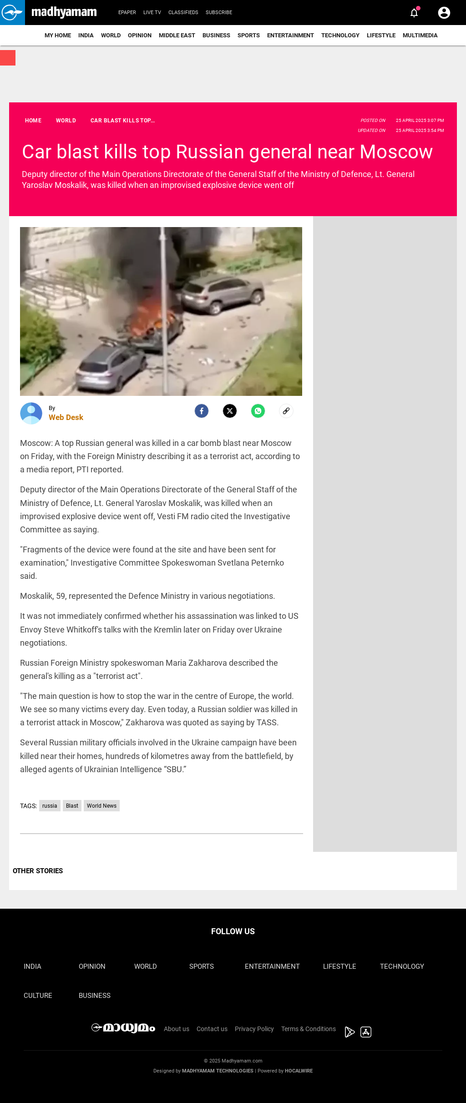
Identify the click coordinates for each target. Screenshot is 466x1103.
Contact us (212, 1028)
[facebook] (201, 411)
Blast (72, 806)
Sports (249, 35)
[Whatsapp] (258, 411)
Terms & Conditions (308, 1028)
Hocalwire (299, 1071)
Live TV (152, 12)
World (111, 35)
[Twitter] (230, 411)
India (86, 35)
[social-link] (286, 411)
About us (176, 1028)
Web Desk (66, 417)
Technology (340, 35)
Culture (38, 996)
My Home (58, 35)
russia (49, 806)
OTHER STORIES (38, 871)
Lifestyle (381, 35)
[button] (12, 12)
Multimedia (420, 35)
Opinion (140, 35)
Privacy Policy (254, 1028)
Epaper (127, 12)
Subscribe (219, 12)
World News (101, 806)
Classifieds (183, 12)
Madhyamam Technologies (217, 1071)
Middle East (177, 35)
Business (216, 35)
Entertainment (290, 35)
